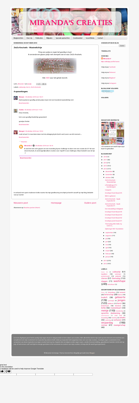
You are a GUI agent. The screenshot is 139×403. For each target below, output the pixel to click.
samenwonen (105, 315)
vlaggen (104, 281)
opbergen (118, 274)
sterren (104, 278)
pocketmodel (105, 276)
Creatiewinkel (77, 38)
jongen (121, 300)
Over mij (29, 38)
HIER (48, 78)
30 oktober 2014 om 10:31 (34, 97)
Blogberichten (18, 38)
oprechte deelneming (110, 313)
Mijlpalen (49, 38)
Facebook (112, 67)
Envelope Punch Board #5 (113, 193)
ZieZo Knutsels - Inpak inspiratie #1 (112, 205)
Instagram (112, 83)
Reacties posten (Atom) (32, 207)
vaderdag (108, 320)
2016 (105, 163)
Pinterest (112, 72)
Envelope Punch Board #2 (113, 218)
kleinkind (118, 306)
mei (106, 244)
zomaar (104, 325)
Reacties (24, 142)
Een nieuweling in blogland (114, 209)
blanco (120, 294)
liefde (103, 308)
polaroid (118, 276)
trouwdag (104, 318)
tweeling (114, 318)
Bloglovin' (112, 78)
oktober (108, 177)
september (109, 232)
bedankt (122, 292)
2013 (105, 260)
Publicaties (39, 38)
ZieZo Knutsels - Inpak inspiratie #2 (112, 200)
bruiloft (104, 297)
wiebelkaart (111, 284)
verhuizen (117, 320)
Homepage (56, 203)
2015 (105, 166)
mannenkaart (116, 308)
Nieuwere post (21, 203)
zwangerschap (119, 325)
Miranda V (28, 145)
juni (106, 241)
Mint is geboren (110, 196)
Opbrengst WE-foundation (114, 229)
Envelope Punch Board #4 (113, 212)
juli (106, 238)
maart (107, 250)
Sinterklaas (111, 292)
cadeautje (22, 87)
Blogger (92, 353)
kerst (28, 87)
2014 (105, 169)
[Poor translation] (7, 371)
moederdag (119, 311)
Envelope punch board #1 (113, 221)
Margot (22, 131)
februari (108, 254)
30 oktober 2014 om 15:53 (34, 131)
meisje (104, 310)
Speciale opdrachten (63, 38)
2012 (105, 263)
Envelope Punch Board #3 (113, 215)
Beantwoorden (24, 103)
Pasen (103, 292)
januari (107, 257)
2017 (105, 160)
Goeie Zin (104, 272)
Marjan (22, 97)
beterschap (109, 294)
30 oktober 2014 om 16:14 (44, 145)
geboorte (120, 297)
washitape (119, 281)
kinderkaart (105, 306)
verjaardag (107, 322)
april (107, 247)
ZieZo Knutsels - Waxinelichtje (110, 181)
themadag (116, 278)
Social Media (90, 38)
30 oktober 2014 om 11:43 (33, 110)
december (109, 171)
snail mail (118, 315)
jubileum (111, 303)
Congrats (108, 190)
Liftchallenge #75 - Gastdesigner (111, 186)
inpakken (104, 274)
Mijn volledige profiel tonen (110, 61)
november (109, 174)
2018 (105, 157)
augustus (108, 235)
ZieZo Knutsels (36, 87)
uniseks (122, 317)
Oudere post (90, 203)
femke (21, 110)
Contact (100, 38)
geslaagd (111, 300)
